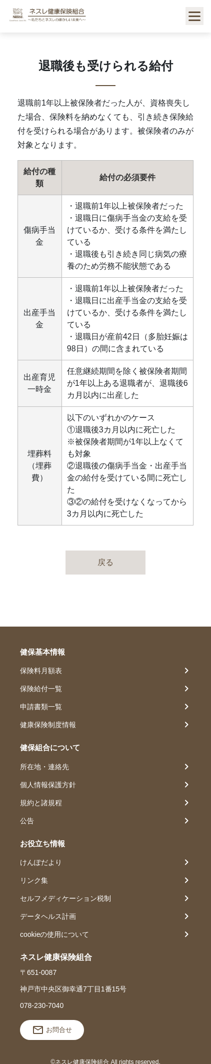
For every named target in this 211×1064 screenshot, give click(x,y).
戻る (106, 562)
